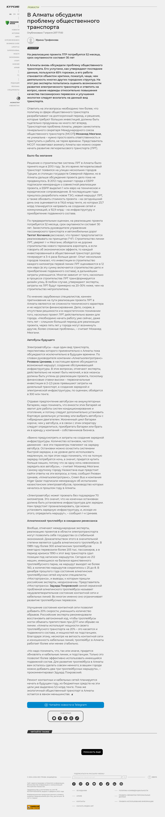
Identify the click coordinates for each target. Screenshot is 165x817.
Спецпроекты (13, 90)
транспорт (33, 48)
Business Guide (13, 43)
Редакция (15, 83)
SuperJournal (13, 50)
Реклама (15, 86)
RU (10, 14)
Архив (16, 68)
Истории (15, 33)
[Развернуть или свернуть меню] (18, 75)
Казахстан (14, 102)
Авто (17, 37)
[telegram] (101, 784)
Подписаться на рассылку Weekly (89, 774)
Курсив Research (12, 40)
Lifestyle (15, 47)
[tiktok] (107, 784)
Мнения (15, 64)
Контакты (80, 801)
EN (14, 14)
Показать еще (92, 752)
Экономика (14, 57)
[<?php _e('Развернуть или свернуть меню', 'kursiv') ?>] (18, 98)
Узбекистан (14, 106)
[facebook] (74, 784)
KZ (18, 14)
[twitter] (87, 784)
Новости (15, 30)
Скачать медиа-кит (85, 806)
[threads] (121, 784)
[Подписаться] (124, 777)
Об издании (81, 791)
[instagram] (80, 784)
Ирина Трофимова (47, 40)
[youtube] (94, 784)
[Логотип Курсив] (12, 7)
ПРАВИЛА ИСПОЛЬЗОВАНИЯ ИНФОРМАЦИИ (136, 801)
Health (16, 54)
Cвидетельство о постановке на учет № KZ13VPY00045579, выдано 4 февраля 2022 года (45, 790)
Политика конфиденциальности (133, 791)
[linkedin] (114, 784)
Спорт (16, 61)
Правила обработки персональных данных (134, 796)
